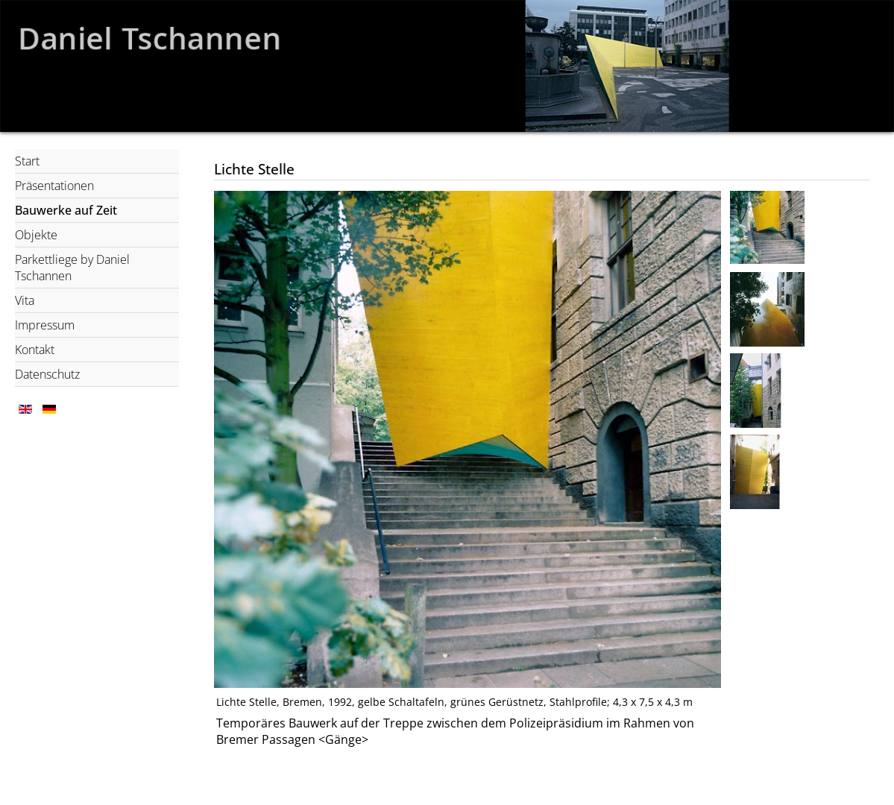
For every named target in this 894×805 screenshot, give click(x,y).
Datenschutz (47, 374)
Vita (24, 300)
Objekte (36, 235)
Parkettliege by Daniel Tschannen (72, 267)
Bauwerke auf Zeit (66, 210)
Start (27, 161)
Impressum (45, 325)
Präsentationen (54, 185)
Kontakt (34, 349)
